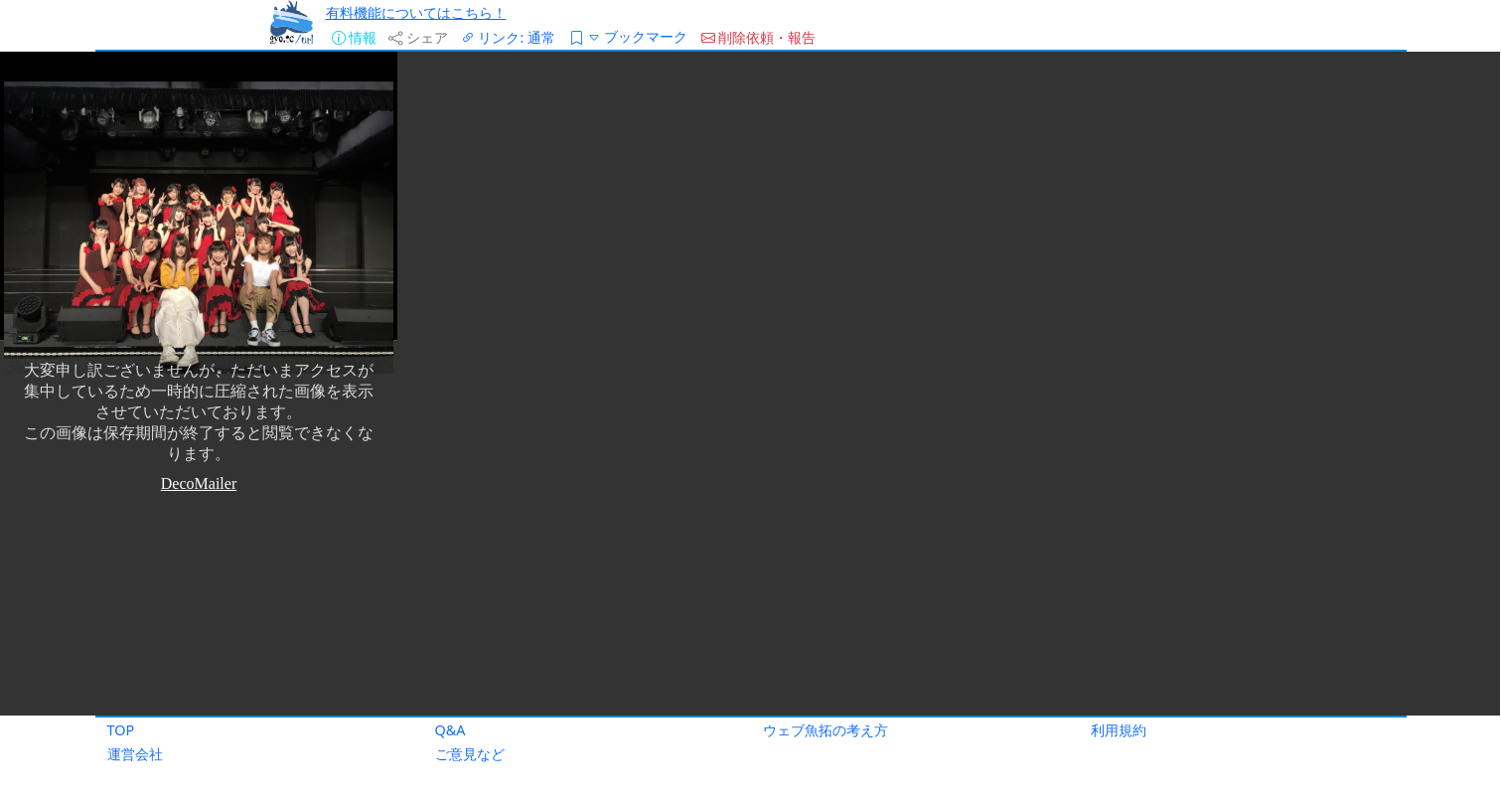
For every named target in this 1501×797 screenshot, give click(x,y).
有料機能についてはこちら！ (416, 12)
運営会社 (135, 753)
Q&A (450, 729)
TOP (121, 729)
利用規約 (1118, 729)
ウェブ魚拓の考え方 (825, 729)
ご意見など (470, 753)
